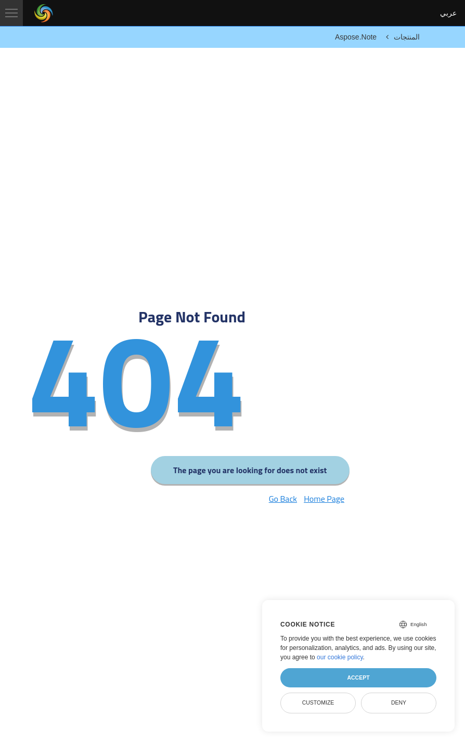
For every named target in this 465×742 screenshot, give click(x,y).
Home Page (324, 498)
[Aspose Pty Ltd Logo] (43, 13)
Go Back (283, 498)
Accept (358, 677)
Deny (398, 702)
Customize (318, 702)
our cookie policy (340, 657)
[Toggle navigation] (11, 13)
